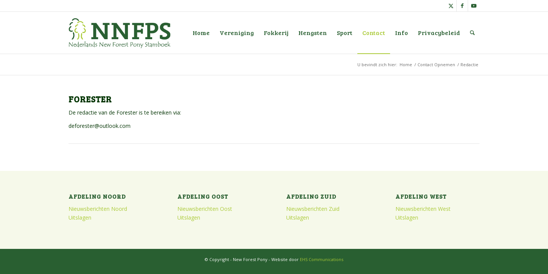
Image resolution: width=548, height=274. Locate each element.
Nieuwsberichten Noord (97, 208)
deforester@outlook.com (99, 125)
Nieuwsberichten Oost (204, 208)
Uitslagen (79, 217)
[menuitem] (201, 33)
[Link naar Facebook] (462, 5)
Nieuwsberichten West (423, 208)
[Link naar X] (450, 5)
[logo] (119, 33)
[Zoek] (472, 33)
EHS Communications (321, 259)
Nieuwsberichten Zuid (312, 208)
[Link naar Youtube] (474, 5)
